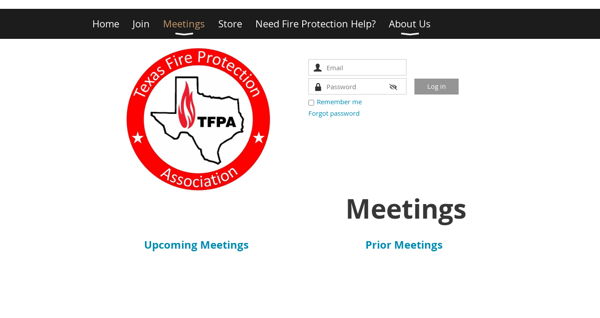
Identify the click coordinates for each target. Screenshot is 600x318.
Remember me (339, 101)
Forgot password (334, 113)
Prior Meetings (404, 244)
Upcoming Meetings (196, 244)
